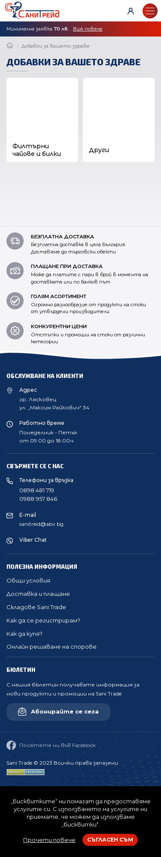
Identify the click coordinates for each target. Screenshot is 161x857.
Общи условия (28, 580)
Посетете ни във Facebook (51, 745)
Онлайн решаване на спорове (51, 646)
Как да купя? (24, 633)
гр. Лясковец (37, 399)
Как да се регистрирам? (43, 620)
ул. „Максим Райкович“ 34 (54, 407)
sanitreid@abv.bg (41, 524)
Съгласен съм (110, 839)
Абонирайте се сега (58, 712)
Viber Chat (33, 540)
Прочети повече (49, 839)
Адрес (28, 390)
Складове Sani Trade (36, 607)
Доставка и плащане (38, 593)
